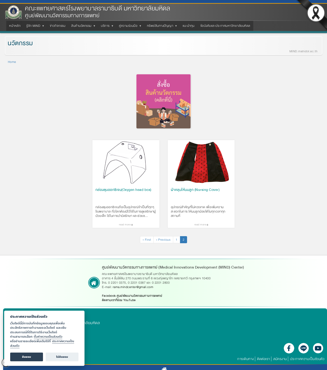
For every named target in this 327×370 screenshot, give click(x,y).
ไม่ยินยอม (62, 357)
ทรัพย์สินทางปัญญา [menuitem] (161, 27)
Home (12, 62)
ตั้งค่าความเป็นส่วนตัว (48, 336)
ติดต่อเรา (263, 361)
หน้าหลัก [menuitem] (15, 25)
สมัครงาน (280, 361)
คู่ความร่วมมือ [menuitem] (129, 27)
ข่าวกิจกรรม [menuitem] (58, 25)
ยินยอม (26, 357)
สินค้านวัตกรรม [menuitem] (82, 27)
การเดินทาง (245, 361)
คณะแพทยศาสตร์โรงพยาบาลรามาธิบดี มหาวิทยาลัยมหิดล (97, 8)
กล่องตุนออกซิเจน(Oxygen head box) (123, 191)
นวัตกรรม (16, 43)
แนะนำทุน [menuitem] (189, 25)
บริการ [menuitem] (106, 27)
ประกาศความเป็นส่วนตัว (307, 361)
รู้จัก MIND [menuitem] (34, 27)
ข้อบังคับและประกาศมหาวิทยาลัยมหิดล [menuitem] (225, 25)
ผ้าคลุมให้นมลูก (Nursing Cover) (195, 191)
